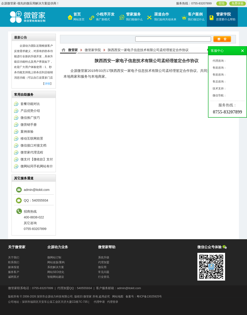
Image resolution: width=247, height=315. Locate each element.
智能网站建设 (55, 276)
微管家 (73, 50)
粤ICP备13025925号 (149, 296)
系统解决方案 (55, 267)
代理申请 (99, 301)
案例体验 (27, 131)
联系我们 (13, 262)
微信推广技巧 (30, 117)
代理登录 (112, 301)
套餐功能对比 (30, 104)
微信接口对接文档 (33, 145)
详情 (47, 83)
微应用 (102, 267)
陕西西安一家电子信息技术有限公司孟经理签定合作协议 (148, 50)
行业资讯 (103, 276)
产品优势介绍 (30, 111)
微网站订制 (54, 257)
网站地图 (117, 296)
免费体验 (238, 3)
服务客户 (13, 272)
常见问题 (103, 272)
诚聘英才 (13, 276)
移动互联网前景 (32, 138)
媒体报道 (13, 267)
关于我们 (13, 257)
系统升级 (103, 257)
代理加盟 (103, 262)
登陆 (222, 3)
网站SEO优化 (55, 272)
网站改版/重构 (56, 262)
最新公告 (20, 37)
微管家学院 (93, 50)
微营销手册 (29, 124)
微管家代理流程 (32, 152)
